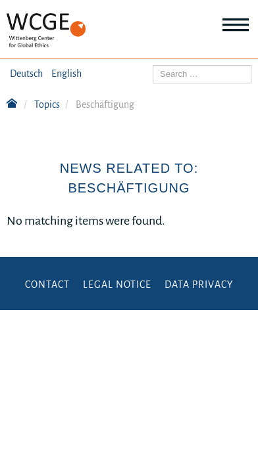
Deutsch (26, 73)
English (66, 73)
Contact (47, 284)
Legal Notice (117, 284)
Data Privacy (199, 284)
